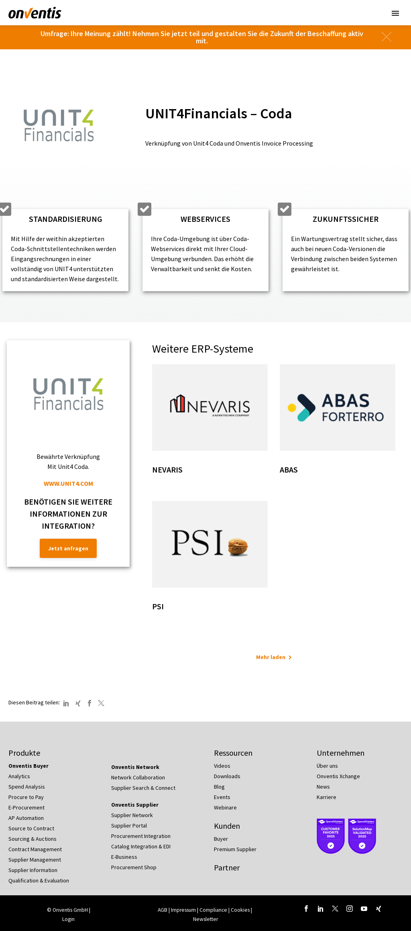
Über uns (327, 765)
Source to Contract (31, 828)
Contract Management (35, 849)
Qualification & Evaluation (38, 880)
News (323, 786)
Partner (227, 867)
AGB (162, 910)
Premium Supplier (235, 849)
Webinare (225, 807)
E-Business (124, 856)
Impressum (184, 910)
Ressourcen (233, 753)
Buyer (221, 838)
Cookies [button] (240, 910)
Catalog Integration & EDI (141, 846)
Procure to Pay (26, 797)
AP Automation (26, 817)
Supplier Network (132, 815)
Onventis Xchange (338, 776)
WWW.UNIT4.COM (68, 483)
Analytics (19, 776)
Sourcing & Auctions (32, 838)
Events (222, 797)
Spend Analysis (26, 786)
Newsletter (205, 919)
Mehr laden (270, 657)
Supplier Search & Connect (143, 787)
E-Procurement (26, 807)
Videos (222, 765)
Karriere (326, 797)
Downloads (227, 776)
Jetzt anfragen (68, 548)
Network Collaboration (138, 777)
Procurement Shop (134, 867)
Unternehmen (340, 753)
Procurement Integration (141, 836)
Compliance (213, 910)
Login (68, 919)
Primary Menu (395, 13)
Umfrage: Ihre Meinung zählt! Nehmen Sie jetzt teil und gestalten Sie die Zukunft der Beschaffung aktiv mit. (202, 37)
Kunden (227, 826)
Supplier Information (32, 870)
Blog (219, 786)
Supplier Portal (129, 825)
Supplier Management (34, 859)
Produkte (24, 753)
